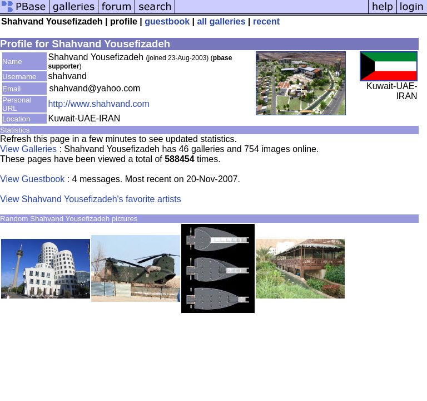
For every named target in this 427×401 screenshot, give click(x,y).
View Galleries (28, 149)
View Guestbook (32, 179)
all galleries (221, 21)
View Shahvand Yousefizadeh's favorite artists (90, 199)
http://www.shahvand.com (98, 104)
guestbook (167, 21)
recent (266, 21)
